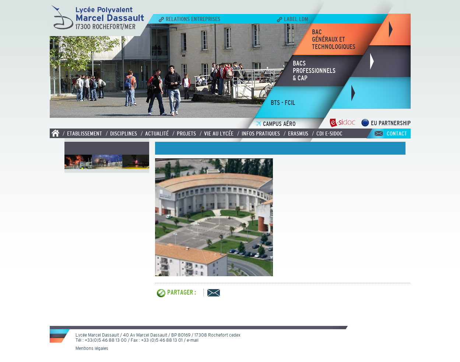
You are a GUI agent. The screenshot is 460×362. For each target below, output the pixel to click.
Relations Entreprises (189, 18)
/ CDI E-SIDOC (327, 133)
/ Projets (184, 133)
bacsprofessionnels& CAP (314, 71)
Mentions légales (92, 348)
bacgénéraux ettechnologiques (333, 39)
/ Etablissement (82, 133)
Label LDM (292, 18)
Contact (397, 133)
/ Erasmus (296, 133)
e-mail (193, 340)
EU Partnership (386, 123)
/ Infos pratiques (258, 133)
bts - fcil (283, 102)
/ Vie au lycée (216, 133)
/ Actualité (155, 133)
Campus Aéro (276, 123)
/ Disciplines (121, 133)
